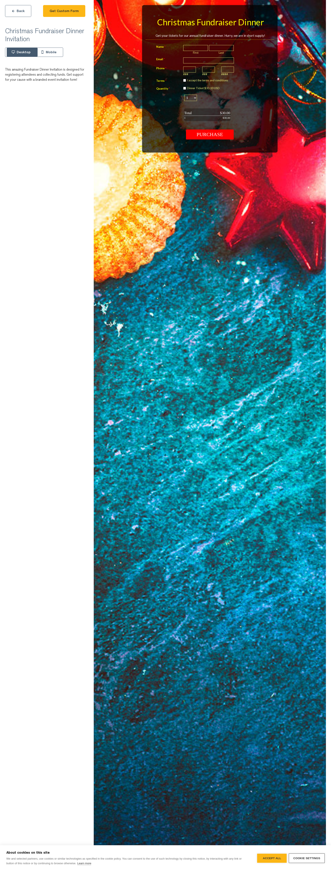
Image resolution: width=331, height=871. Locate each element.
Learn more (84, 863)
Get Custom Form (64, 11)
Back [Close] (18, 11)
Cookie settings (306, 858)
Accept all (272, 858)
